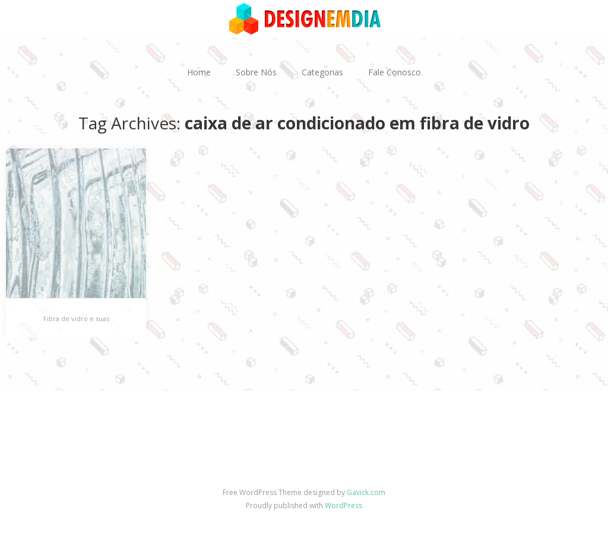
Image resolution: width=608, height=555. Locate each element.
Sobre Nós (256, 72)
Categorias (322, 72)
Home (199, 72)
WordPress (343, 505)
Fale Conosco (394, 72)
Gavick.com (366, 492)
